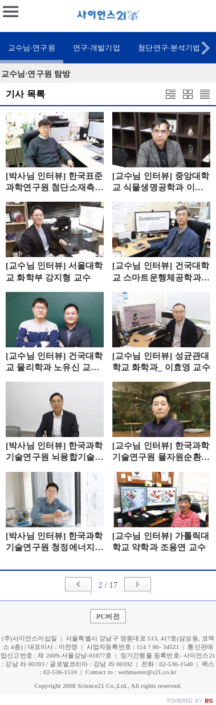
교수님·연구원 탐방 (35, 74)
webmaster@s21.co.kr (147, 671)
